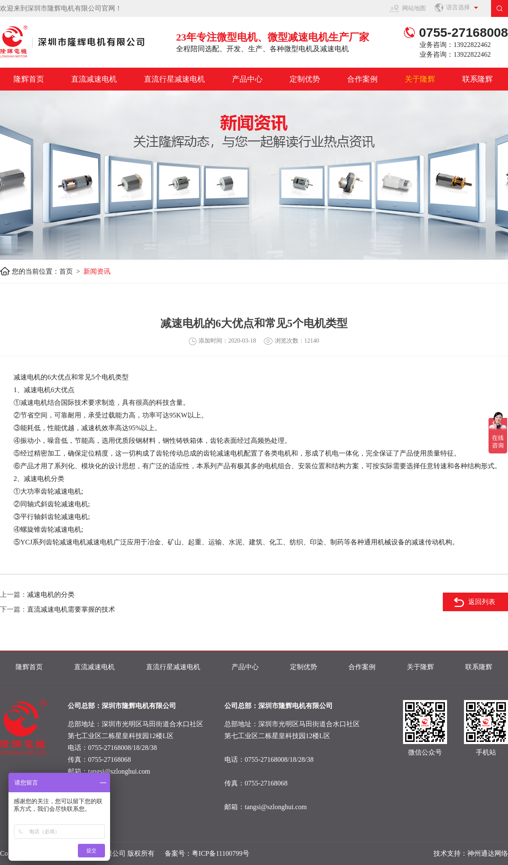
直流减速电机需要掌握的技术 (71, 609)
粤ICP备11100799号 (220, 853)
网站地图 (414, 8)
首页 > (71, 271)
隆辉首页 (29, 79)
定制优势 (305, 79)
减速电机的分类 (51, 594)
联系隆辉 (477, 79)
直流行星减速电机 (174, 79)
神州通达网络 (487, 853)
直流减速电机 (94, 79)
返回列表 (481, 601)
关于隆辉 (420, 79)
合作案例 (362, 79)
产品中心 (247, 79)
